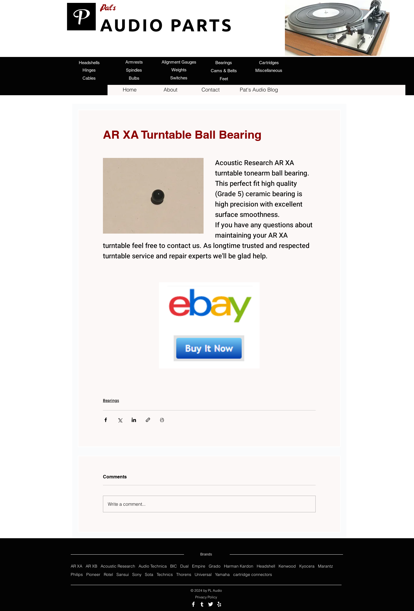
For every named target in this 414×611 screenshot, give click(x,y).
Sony (136, 574)
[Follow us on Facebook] (193, 604)
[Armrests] (134, 62)
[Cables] (89, 78)
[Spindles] (134, 70)
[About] (170, 89)
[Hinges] (89, 70)
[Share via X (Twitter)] (119, 420)
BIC (173, 566)
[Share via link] (148, 420)
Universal (203, 574)
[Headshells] (89, 62)
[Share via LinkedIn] (134, 420)
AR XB (91, 566)
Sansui (122, 574)
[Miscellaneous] (268, 70)
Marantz (325, 566)
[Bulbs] (134, 78)
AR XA (76, 566)
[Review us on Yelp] (219, 604)
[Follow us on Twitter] (210, 604)
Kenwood (287, 566)
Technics (165, 574)
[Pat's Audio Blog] (259, 89)
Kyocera (307, 566)
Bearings (111, 401)
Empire (198, 566)
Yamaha (222, 574)
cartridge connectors (252, 574)
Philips (77, 574)
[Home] (129, 89)
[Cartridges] (268, 62)
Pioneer (93, 574)
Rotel (108, 574)
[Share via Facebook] (105, 420)
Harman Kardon (238, 566)
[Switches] (178, 78)
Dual (184, 566)
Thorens (183, 574)
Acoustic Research (118, 566)
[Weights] (178, 70)
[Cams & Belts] (223, 70)
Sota (149, 574)
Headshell (266, 566)
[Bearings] (223, 62)
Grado (215, 566)
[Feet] (223, 79)
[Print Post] (162, 420)
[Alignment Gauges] (178, 62)
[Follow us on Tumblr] (202, 604)
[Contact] (210, 89)
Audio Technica (153, 566)
